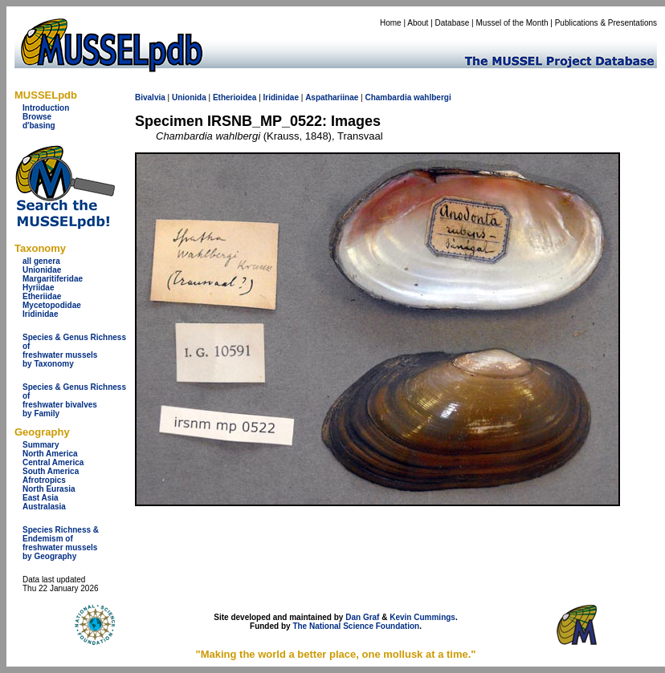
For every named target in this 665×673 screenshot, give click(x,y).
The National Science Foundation (355, 626)
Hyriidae (38, 287)
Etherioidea (234, 97)
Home (391, 22)
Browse (36, 116)
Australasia (44, 506)
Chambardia (388, 97)
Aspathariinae (331, 97)
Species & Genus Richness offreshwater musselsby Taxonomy (74, 350)
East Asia (40, 497)
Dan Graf (362, 617)
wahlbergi (432, 97)
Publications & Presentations (606, 22)
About (417, 22)
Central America (53, 462)
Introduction (45, 107)
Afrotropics (44, 480)
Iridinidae (40, 314)
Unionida (189, 97)
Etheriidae (41, 296)
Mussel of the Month (512, 22)
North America (50, 453)
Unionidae (41, 270)
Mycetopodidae (51, 305)
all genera (41, 261)
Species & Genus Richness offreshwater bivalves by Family (74, 400)
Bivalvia (150, 97)
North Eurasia (48, 488)
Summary (40, 444)
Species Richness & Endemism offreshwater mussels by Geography (60, 543)
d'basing (38, 125)
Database (452, 22)
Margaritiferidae (52, 278)
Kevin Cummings (422, 617)
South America (50, 471)
